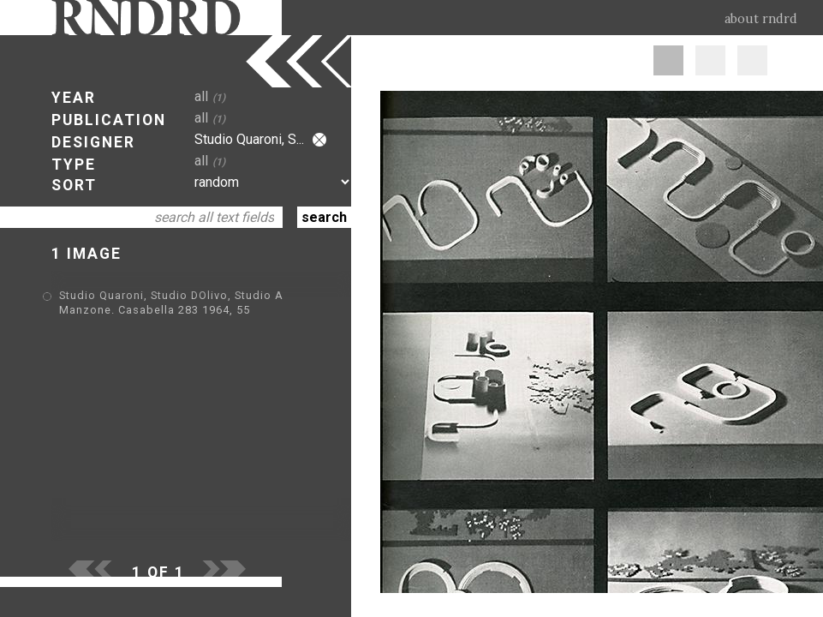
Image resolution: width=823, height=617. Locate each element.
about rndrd (761, 19)
